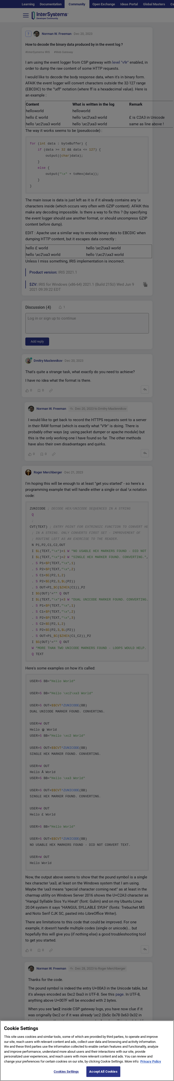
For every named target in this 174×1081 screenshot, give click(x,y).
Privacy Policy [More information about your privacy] (150, 1067)
